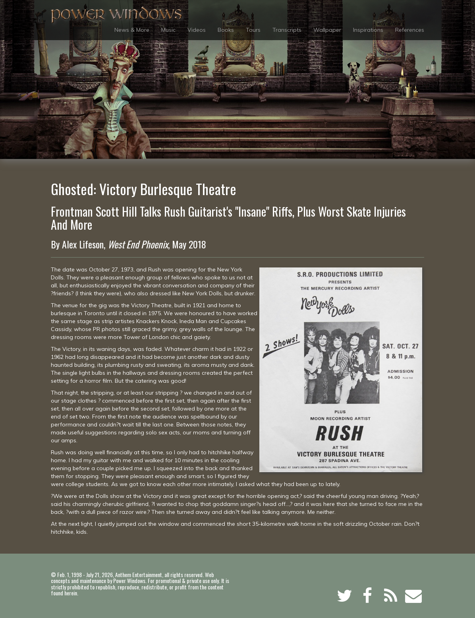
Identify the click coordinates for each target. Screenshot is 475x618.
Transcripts (286, 29)
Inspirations (368, 29)
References (409, 29)
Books (226, 29)
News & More (131, 29)
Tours (253, 29)
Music (168, 29)
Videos (196, 29)
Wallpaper (327, 29)
